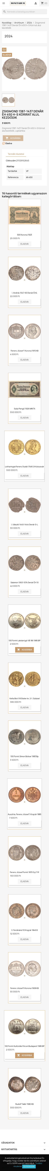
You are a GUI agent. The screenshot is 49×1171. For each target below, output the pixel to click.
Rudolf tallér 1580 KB (24, 1104)
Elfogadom (29, 1166)
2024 (9, 36)
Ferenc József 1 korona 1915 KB (24, 351)
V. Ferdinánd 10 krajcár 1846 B (24, 930)
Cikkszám (11, 160)
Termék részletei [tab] (16, 154)
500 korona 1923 (24, 235)
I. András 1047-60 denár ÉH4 (24, 293)
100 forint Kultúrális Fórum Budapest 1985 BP (24, 1046)
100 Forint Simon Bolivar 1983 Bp (24, 756)
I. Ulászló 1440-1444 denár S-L (24, 524)
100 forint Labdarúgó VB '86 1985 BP (24, 640)
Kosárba (13, 138)
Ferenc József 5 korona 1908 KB (24, 988)
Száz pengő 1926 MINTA (24, 408)
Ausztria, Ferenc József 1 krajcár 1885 (24, 814)
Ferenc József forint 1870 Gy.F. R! (24, 872)
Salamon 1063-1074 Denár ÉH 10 (25, 582)
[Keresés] (24, 11)
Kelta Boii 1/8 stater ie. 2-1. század (25, 698)
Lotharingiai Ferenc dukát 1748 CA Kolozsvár (24, 466)
